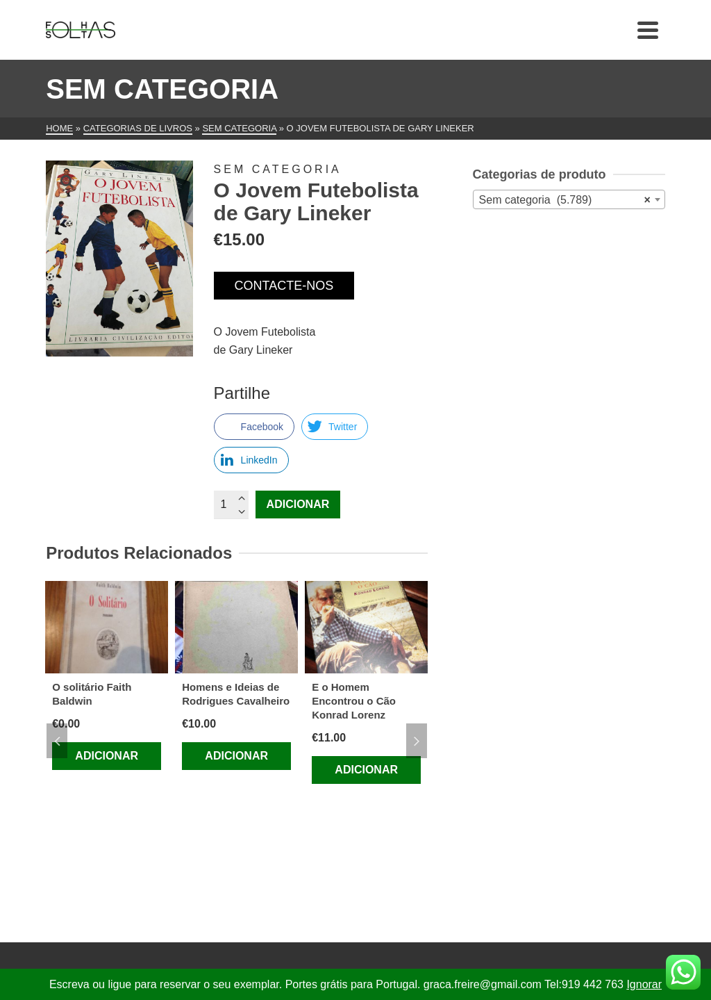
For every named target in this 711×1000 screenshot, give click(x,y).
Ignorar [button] (644, 984)
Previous (57, 740)
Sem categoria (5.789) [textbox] (565, 200)
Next (416, 740)
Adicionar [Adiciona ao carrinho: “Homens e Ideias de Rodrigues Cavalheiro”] (236, 756)
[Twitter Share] (334, 426)
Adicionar (298, 504)
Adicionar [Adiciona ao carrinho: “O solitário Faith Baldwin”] (106, 756)
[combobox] (569, 199)
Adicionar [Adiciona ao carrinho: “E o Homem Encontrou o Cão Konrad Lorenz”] (366, 770)
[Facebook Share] (254, 426)
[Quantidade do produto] (231, 504)
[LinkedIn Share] (251, 460)
